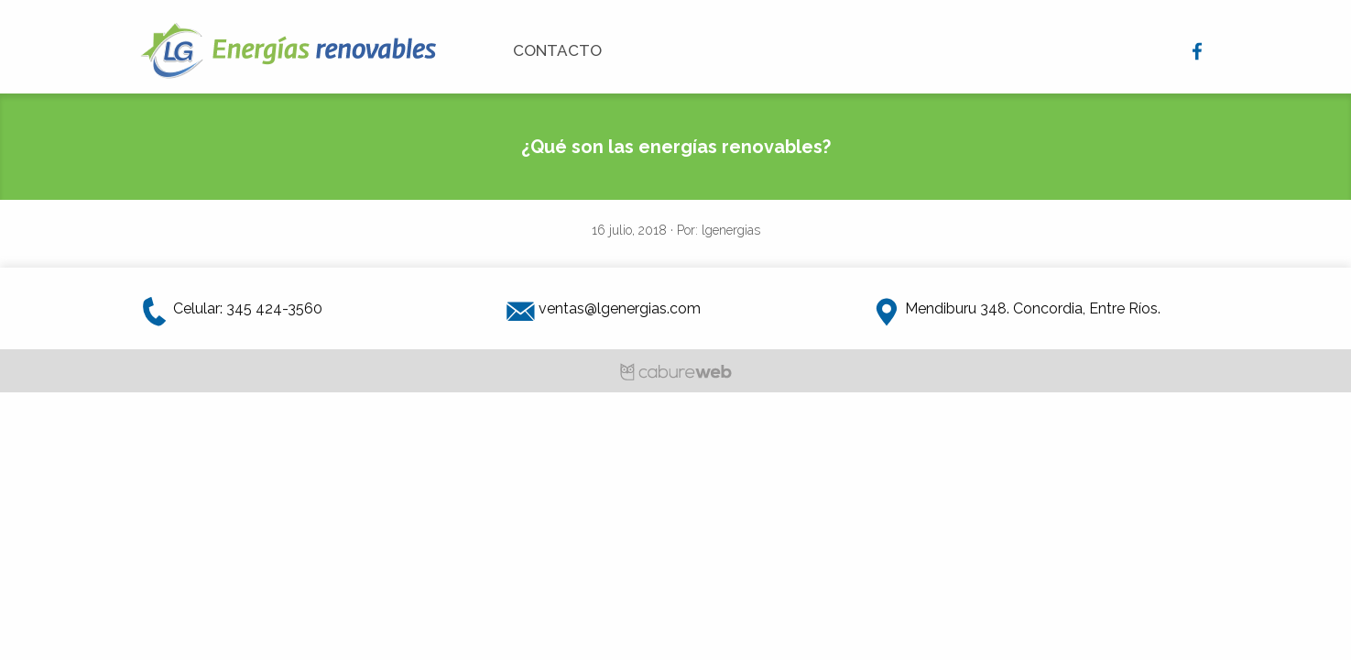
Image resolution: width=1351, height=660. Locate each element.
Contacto (557, 50)
